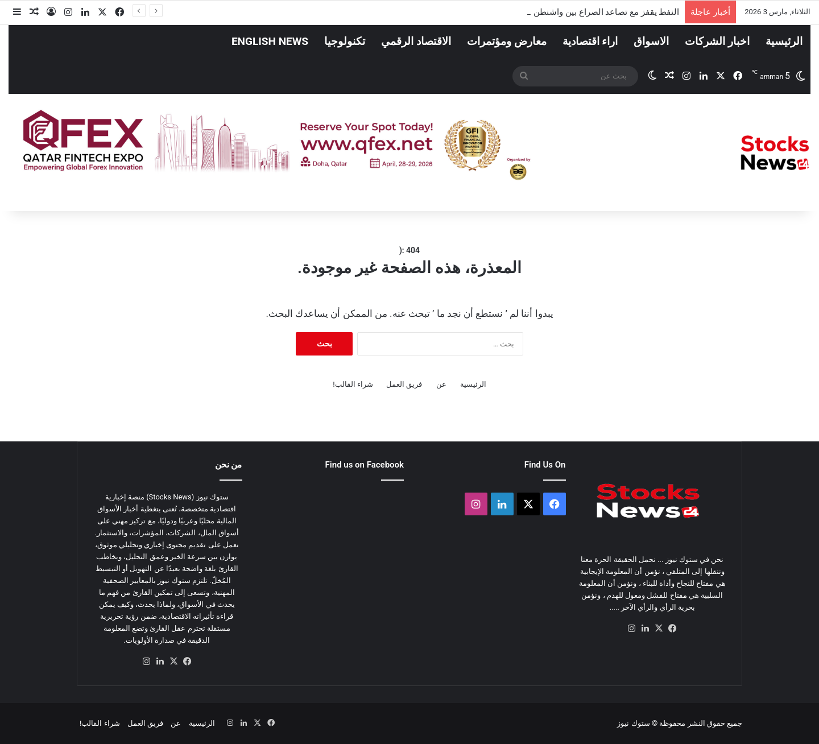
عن (441, 384)
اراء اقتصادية (590, 41)
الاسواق (651, 41)
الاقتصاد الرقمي (416, 41)
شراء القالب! (353, 384)
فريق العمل (404, 384)
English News (269, 41)
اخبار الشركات (717, 41)
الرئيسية (784, 41)
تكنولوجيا (344, 41)
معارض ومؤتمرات (507, 41)
